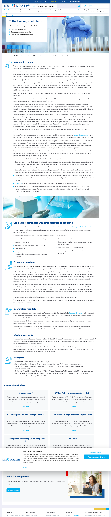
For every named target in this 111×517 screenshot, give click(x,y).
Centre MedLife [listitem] (22, 11)
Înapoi (8, 56)
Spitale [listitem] (31, 10)
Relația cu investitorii (100, 11)
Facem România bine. (8, 11)
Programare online (100, 6)
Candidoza (18, 183)
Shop (79, 6)
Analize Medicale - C (56, 56)
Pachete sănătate (71, 11)
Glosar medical (26, 56)
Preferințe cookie (97, 499)
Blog (85, 10)
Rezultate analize (86, 6)
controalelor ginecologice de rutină (79, 227)
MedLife (16, 56)
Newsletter (74, 6)
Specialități (48, 10)
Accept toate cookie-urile (96, 503)
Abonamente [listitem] (64, 10)
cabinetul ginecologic (81, 135)
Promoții (80, 10)
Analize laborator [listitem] (37, 11)
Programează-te (13, 474)
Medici (17, 10)
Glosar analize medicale (40, 56)
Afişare (25, 513)
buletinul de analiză (75, 313)
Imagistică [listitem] (56, 10)
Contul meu (91, 6)
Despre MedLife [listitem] (90, 11)
